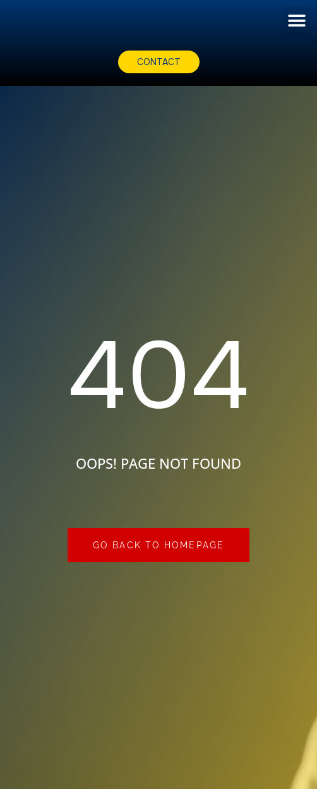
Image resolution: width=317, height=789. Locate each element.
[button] (296, 20)
